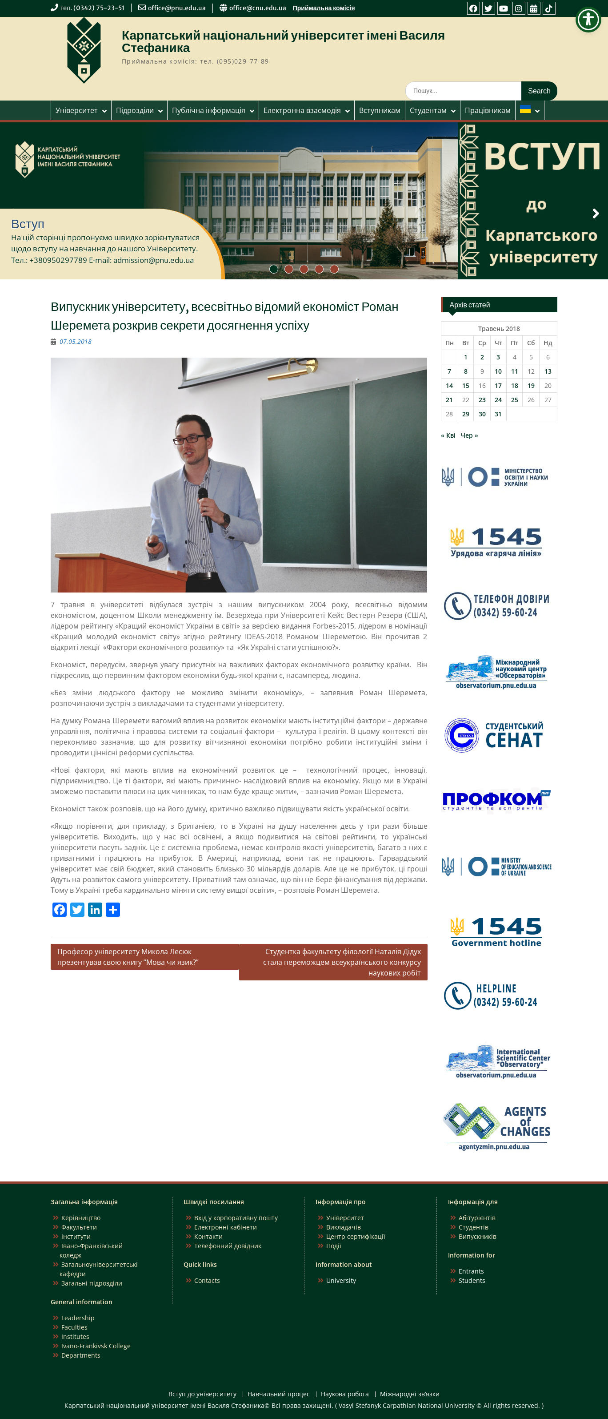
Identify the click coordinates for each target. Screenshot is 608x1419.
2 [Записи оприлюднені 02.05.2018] (482, 357)
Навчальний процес (279, 1394)
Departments (80, 1355)
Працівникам (488, 110)
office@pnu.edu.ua (177, 8)
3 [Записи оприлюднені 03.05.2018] (498, 357)
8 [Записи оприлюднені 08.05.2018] (466, 371)
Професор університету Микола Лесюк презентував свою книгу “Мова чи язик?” (128, 957)
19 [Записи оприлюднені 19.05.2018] (531, 385)
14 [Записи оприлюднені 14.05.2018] (449, 385)
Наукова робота (345, 1394)
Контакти (208, 1236)
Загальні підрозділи (91, 1283)
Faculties (74, 1327)
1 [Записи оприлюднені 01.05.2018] (466, 357)
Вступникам (379, 110)
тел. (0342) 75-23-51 (92, 8)
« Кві (448, 435)
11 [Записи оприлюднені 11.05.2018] (514, 371)
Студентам (428, 110)
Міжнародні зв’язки (410, 1394)
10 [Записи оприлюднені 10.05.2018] (498, 371)
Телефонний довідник (227, 1246)
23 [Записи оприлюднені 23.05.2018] (482, 399)
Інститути (76, 1236)
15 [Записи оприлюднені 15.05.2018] (465, 385)
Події (333, 1246)
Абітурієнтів (477, 1217)
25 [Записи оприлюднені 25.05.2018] (514, 399)
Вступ (27, 224)
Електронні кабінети (225, 1227)
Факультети (79, 1227)
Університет (77, 110)
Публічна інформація (208, 110)
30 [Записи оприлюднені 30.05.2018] (482, 414)
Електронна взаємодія (302, 110)
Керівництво (80, 1217)
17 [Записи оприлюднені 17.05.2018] (498, 385)
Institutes (75, 1336)
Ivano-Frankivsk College (96, 1346)
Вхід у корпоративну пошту (236, 1217)
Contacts (207, 1280)
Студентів (473, 1227)
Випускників (477, 1236)
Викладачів (343, 1227)
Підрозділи (135, 110)
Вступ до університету (202, 1394)
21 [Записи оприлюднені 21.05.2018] (449, 399)
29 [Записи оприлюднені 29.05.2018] (465, 414)
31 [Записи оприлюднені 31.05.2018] (498, 414)
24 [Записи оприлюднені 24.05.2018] (498, 399)
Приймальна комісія (324, 8)
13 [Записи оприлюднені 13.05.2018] (548, 371)
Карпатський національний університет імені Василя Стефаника (283, 41)
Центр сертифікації (355, 1236)
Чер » (469, 435)
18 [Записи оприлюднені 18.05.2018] (514, 385)
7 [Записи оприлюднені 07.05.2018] (449, 371)
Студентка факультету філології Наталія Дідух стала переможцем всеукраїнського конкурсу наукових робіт (342, 962)
